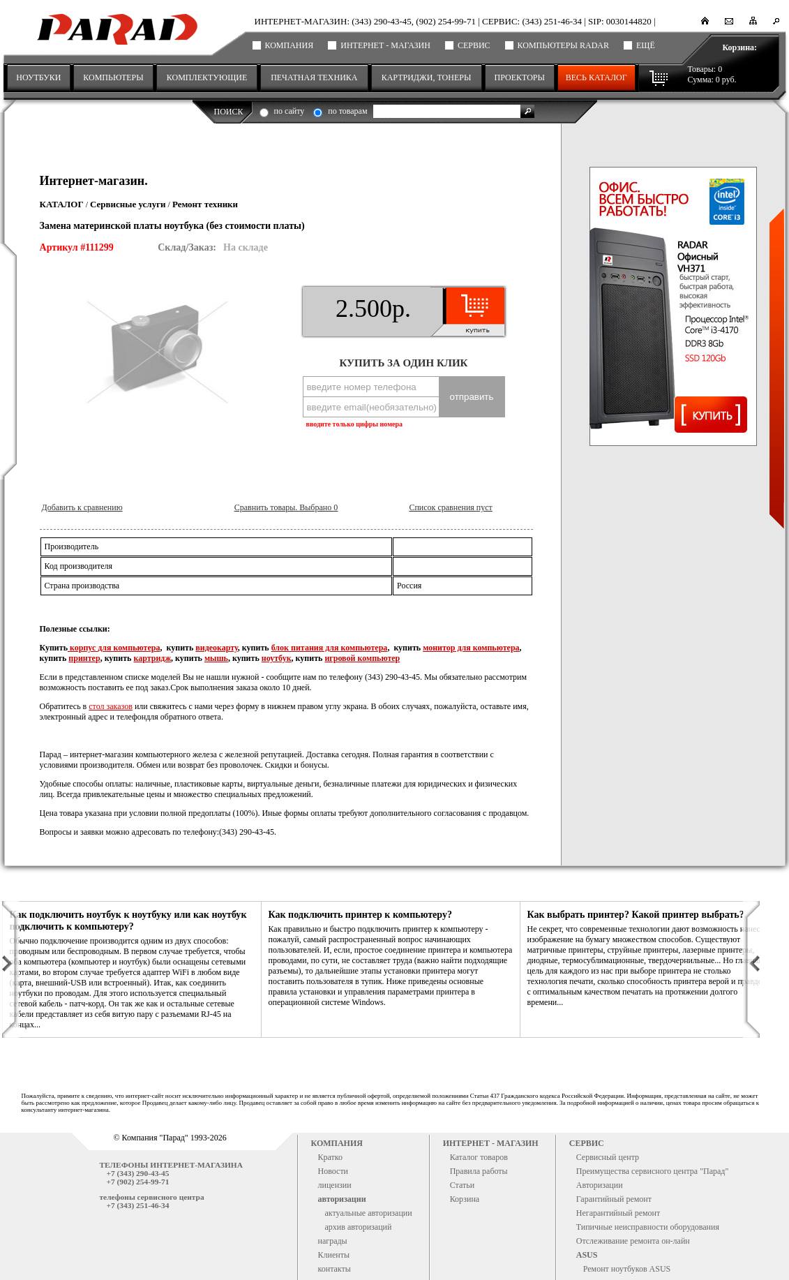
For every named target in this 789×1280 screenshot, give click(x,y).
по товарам (347, 111)
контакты (334, 1269)
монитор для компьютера (471, 648)
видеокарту (216, 648)
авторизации (342, 1199)
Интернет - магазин (385, 45)
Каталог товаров (479, 1157)
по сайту (289, 111)
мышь (216, 658)
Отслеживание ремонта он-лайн (633, 1241)
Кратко (330, 1157)
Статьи (462, 1185)
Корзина (464, 1199)
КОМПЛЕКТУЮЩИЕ (207, 77)
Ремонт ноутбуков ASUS (627, 1269)
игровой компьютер (362, 658)
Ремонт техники (205, 204)
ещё (645, 45)
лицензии (335, 1185)
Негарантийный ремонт (618, 1213)
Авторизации (599, 1185)
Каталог (62, 204)
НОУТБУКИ (38, 77)
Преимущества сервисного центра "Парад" (652, 1171)
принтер (84, 658)
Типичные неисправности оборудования (647, 1227)
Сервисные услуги (128, 204)
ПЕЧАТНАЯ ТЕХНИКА (314, 77)
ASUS (587, 1255)
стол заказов (111, 706)
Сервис (474, 45)
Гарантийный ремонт (614, 1199)
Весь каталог (596, 77)
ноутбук (277, 658)
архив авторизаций (358, 1227)
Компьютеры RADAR (563, 45)
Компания (289, 45)
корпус (83, 648)
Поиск (228, 112)
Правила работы (479, 1171)
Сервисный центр (607, 1157)
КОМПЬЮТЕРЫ (113, 77)
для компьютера (129, 648)
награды (332, 1241)
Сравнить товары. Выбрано (286, 507)
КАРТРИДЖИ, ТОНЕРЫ (427, 77)
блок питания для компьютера (329, 648)
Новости (333, 1171)
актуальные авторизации (368, 1213)
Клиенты (334, 1255)
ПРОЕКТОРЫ (520, 77)
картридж (152, 658)
